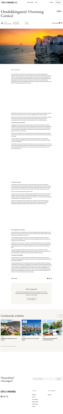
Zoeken (51, 2)
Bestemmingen (30, 2)
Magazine (58, 2)
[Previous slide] (57, 315)
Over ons (34, 397)
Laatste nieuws (35, 404)
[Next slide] (60, 315)
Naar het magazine (31, 298)
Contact (33, 406)
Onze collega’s (35, 399)
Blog (36, 2)
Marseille (49, 394)
